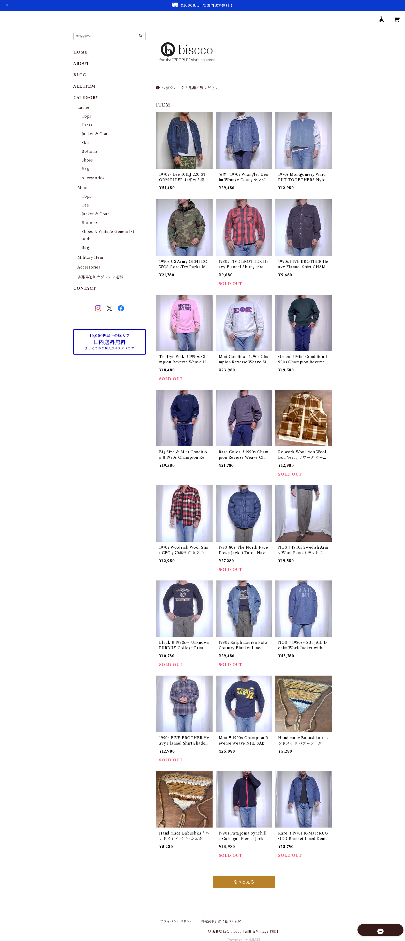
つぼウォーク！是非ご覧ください (187, 88)
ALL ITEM (84, 86)
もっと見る (243, 881)
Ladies (85, 107)
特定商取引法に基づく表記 (221, 921)
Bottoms (90, 151)
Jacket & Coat (95, 134)
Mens (82, 187)
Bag (85, 169)
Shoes (87, 160)
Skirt (86, 142)
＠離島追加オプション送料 (100, 277)
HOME (80, 52)
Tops (86, 116)
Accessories (93, 177)
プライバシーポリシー (176, 921)
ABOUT (81, 63)
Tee (85, 205)
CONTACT (84, 288)
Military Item (90, 257)
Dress (87, 125)
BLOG (79, 75)
